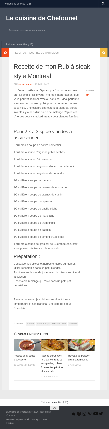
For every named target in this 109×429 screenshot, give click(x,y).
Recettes (20, 52)
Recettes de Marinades (45, 52)
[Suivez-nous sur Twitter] (101, 413)
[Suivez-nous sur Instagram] (84, 413)
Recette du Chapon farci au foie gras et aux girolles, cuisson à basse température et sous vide (52, 363)
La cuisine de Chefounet (42, 18)
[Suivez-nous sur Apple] (74, 413)
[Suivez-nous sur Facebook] (79, 413)
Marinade (73, 323)
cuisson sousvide (59, 323)
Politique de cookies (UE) (17, 3)
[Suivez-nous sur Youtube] (95, 413)
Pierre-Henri (26, 84)
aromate (30, 323)
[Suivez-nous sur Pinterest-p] (90, 413)
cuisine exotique (43, 323)
